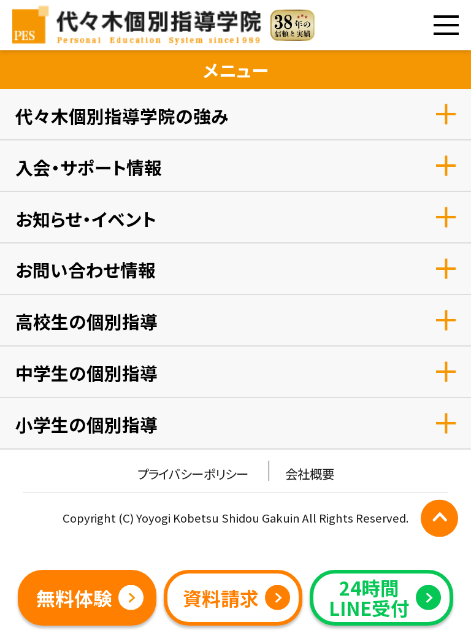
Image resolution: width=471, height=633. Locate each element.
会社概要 (309, 473)
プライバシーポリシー (192, 473)
